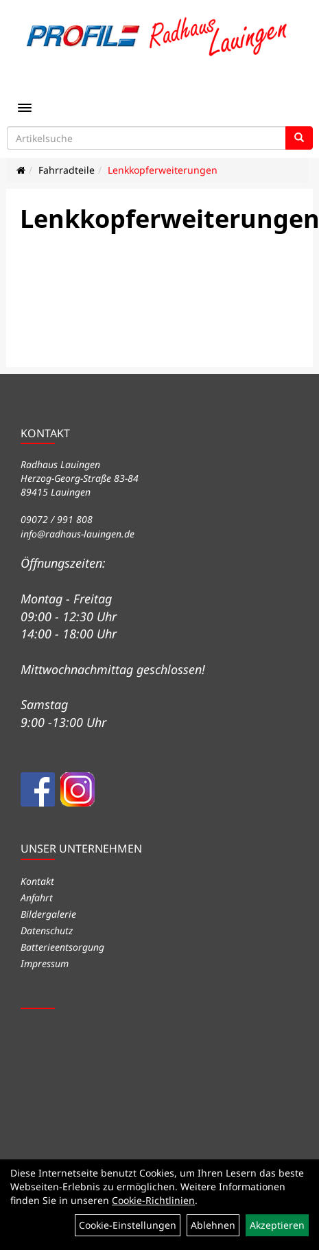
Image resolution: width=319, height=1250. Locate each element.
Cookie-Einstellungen (127, 1224)
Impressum (45, 963)
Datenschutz (47, 930)
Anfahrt (37, 897)
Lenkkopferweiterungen (162, 169)
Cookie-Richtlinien (153, 1200)
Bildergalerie (48, 914)
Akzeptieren (277, 1224)
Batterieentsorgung (62, 946)
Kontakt (37, 881)
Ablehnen (213, 1224)
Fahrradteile (66, 169)
